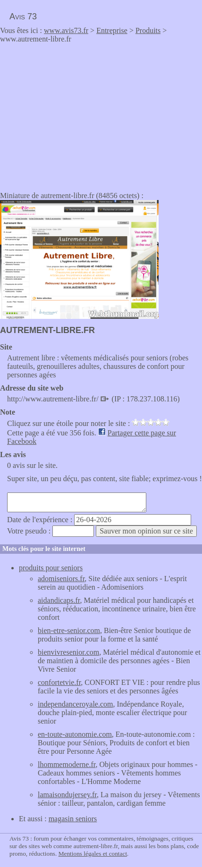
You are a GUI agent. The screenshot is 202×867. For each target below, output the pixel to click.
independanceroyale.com (75, 704)
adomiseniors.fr (61, 579)
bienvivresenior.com (68, 652)
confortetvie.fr (59, 682)
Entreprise (111, 30)
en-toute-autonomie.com (75, 734)
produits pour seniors (51, 568)
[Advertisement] (79, 114)
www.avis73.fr (66, 30)
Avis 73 (23, 16)
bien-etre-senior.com (69, 630)
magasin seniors (73, 819)
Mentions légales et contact (93, 853)
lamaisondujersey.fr (67, 795)
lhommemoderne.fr (66, 764)
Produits (147, 30)
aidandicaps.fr (59, 600)
